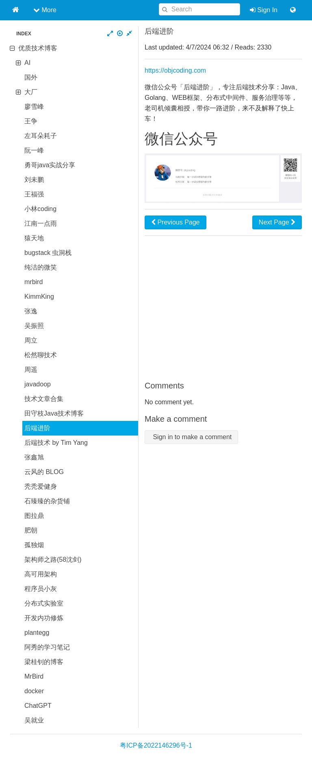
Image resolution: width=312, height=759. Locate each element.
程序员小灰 (40, 588)
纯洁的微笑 (40, 267)
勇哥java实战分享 (49, 165)
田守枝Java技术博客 (54, 413)
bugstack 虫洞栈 (48, 252)
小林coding (40, 208)
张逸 (30, 311)
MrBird (33, 676)
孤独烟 (34, 544)
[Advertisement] (223, 308)
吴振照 (34, 325)
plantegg (36, 632)
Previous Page (175, 222)
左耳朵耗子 (40, 135)
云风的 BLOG (44, 471)
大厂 (30, 91)
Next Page (277, 222)
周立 (30, 340)
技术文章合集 (43, 398)
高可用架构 (40, 574)
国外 (30, 77)
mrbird (33, 281)
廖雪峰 (34, 106)
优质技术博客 (37, 48)
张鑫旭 (34, 457)
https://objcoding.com (175, 70)
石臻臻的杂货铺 (47, 501)
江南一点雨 (40, 223)
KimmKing (39, 296)
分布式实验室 (43, 603)
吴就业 (34, 720)
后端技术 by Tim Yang (56, 442)
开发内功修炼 (43, 618)
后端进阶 (37, 428)
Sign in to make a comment (191, 436)
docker (34, 691)
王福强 (34, 194)
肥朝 (30, 530)
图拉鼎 (34, 515)
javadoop (37, 384)
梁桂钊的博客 (43, 661)
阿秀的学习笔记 (47, 647)
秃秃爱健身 (40, 486)
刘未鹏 (34, 179)
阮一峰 (34, 150)
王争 (30, 121)
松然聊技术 (40, 354)
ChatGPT (38, 705)
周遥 (30, 369)
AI (27, 62)
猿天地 (34, 238)
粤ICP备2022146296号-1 (156, 745)
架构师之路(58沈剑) (52, 559)
